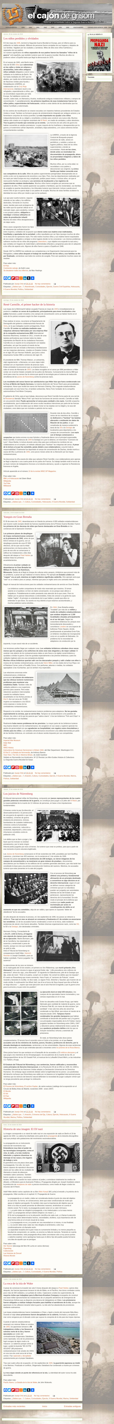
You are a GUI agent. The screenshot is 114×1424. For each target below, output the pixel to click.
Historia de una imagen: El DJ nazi (23, 1129)
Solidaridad (28, 289)
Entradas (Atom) (47, 1414)
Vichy (5, 326)
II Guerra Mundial (10, 289)
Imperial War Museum (11, 740)
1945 (67, 27)
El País (6, 266)
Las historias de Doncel (12, 1253)
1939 (23, 27)
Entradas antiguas (72, 1406)
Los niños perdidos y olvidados (21, 38)
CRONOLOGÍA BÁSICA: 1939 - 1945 (99, 27)
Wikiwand (7, 486)
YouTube (6, 483)
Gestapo (69, 428)
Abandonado (29, 287)
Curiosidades (40, 287)
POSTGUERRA (78, 27)
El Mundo (7, 1091)
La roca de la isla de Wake (18, 1283)
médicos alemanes (67, 1052)
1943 (52, 27)
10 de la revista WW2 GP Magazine (42, 471)
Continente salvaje (10, 268)
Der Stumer (7, 1246)
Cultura (27, 502)
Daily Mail (7, 743)
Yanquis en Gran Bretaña (17, 516)
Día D (5, 699)
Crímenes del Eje (38, 1114)
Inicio (44, 1406)
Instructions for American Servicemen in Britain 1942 (23, 750)
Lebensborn (42, 241)
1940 (30, 27)
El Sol (5, 1093)
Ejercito (49, 287)
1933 (29, 369)
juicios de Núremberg (25, 377)
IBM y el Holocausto (11, 478)
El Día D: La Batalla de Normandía (16, 752)
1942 (45, 27)
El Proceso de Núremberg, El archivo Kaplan (20, 1086)
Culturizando (8, 1251)
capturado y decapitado (22, 1356)
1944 (60, 27)
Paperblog (7, 1248)
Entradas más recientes (14, 1406)
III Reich (44, 120)
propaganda (52, 1136)
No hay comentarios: (43, 284)
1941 (37, 27)
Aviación (28, 776)
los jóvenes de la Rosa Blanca (67, 1048)
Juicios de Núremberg (15, 854)
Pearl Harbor (25, 555)
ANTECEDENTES (11, 27)
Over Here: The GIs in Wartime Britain (17, 755)
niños (17, 65)
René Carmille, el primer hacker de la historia (29, 304)
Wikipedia (7, 481)
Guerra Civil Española (61, 287)
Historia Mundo (9, 1256)
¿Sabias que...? (18, 287)
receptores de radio (24, 1184)
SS (61, 428)
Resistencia (9, 398)
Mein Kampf (43, 1192)
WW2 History (8, 748)
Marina (73, 776)
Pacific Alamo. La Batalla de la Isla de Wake (20, 1382)
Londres (63, 627)
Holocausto (75, 287)
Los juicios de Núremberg (18, 793)
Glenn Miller (47, 663)
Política (20, 289)
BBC (5, 745)
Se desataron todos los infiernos (15, 270)
